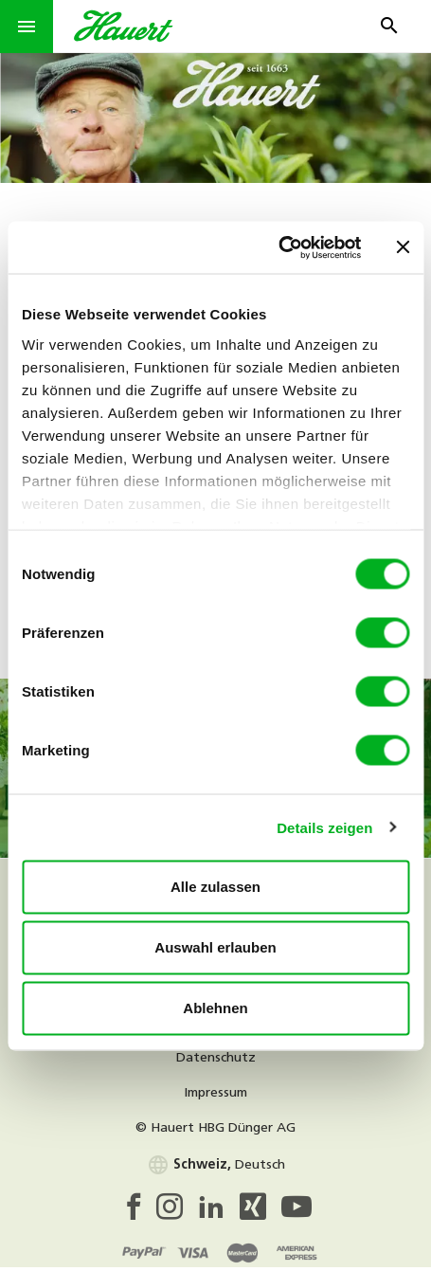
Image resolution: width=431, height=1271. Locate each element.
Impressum (215, 1093)
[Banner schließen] (402, 247)
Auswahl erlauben (215, 947)
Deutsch (216, 1165)
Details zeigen (324, 827)
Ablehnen (215, 1008)
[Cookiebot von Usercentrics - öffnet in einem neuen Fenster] (278, 247)
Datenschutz (216, 1058)
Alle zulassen (215, 887)
